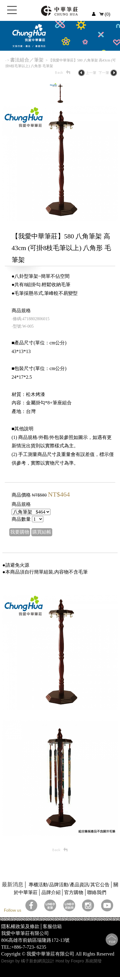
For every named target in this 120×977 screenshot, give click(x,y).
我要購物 (19, 531)
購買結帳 (41, 531)
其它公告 (100, 884)
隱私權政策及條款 (20, 926)
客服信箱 (52, 926)
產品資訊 (79, 884)
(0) (104, 14)
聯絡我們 (96, 892)
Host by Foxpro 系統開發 (79, 960)
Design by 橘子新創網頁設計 (28, 960)
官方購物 (73, 892)
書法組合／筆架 (27, 59)
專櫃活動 (38, 884)
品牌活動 (58, 884)
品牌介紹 (51, 892)
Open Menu (12, 13)
